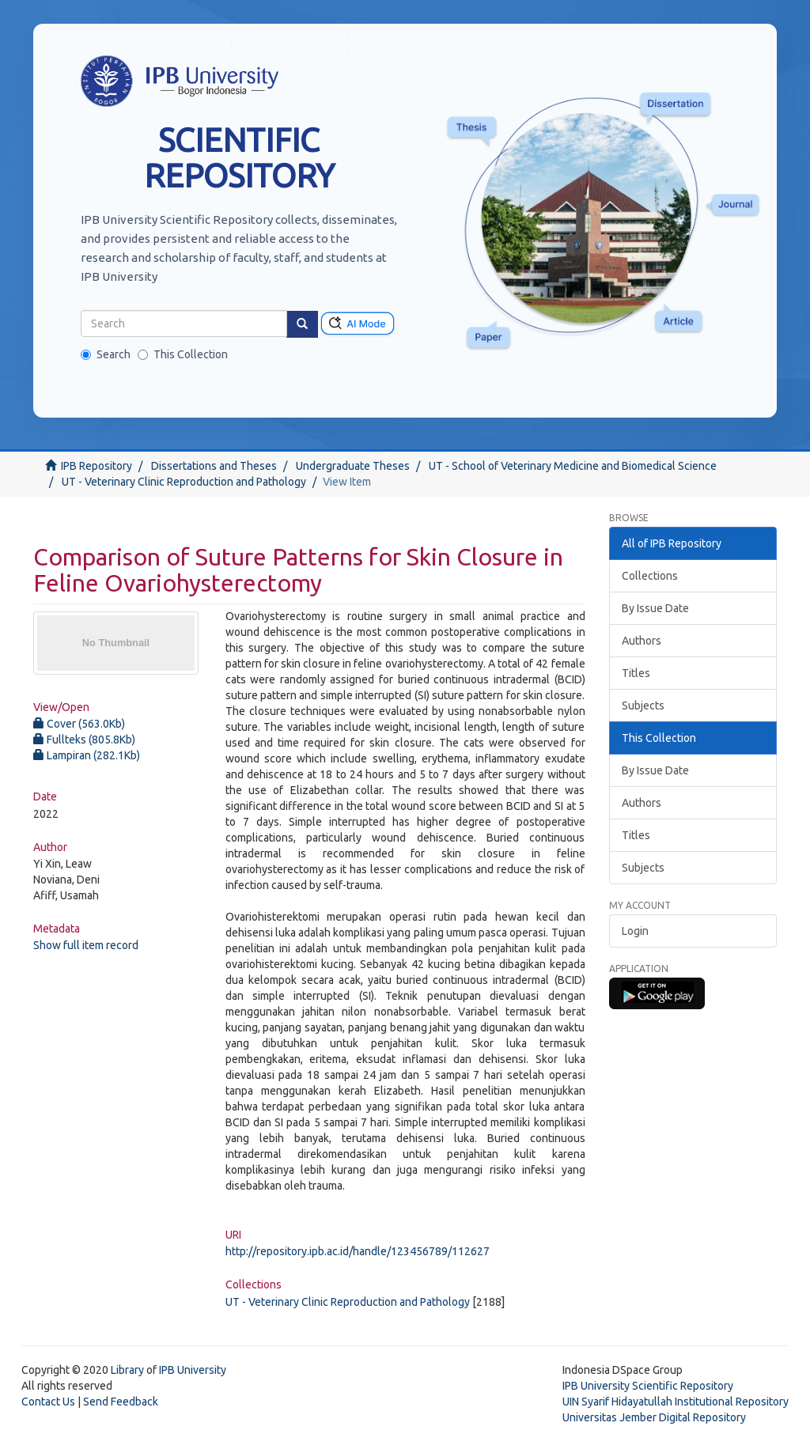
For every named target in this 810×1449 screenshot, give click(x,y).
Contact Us (48, 1401)
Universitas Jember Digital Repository (654, 1417)
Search (106, 354)
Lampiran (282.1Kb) (86, 755)
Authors (641, 640)
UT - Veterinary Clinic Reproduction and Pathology (184, 481)
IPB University (192, 1370)
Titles (636, 673)
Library (127, 1370)
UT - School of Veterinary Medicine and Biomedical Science (573, 466)
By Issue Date (655, 608)
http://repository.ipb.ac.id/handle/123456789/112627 (357, 1251)
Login (635, 931)
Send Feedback (120, 1401)
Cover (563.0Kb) (79, 723)
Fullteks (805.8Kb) (84, 739)
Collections (650, 575)
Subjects (643, 705)
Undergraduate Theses (353, 466)
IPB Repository (96, 466)
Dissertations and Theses (214, 466)
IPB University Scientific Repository (647, 1385)
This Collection (183, 354)
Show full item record (85, 945)
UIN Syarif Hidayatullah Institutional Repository (675, 1401)
